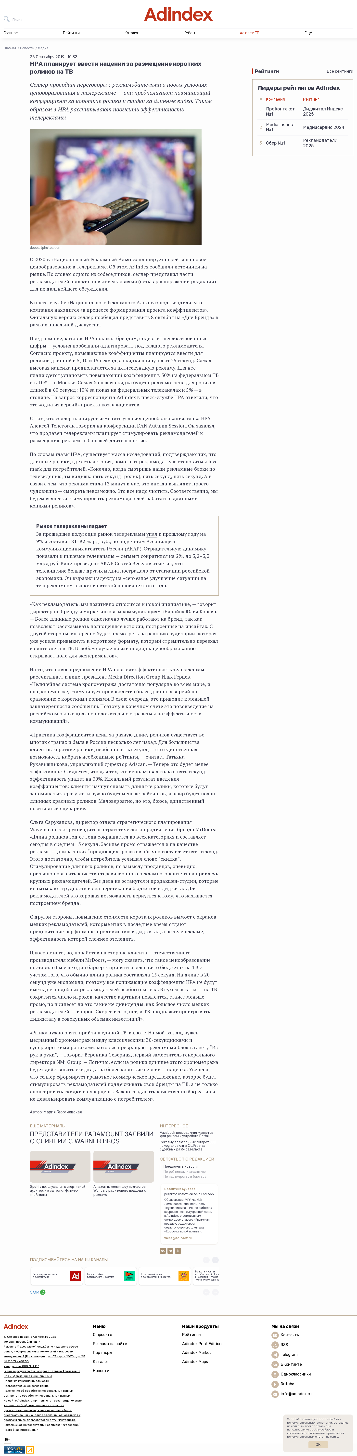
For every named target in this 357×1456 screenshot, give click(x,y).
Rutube (287, 1384)
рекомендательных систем (306, 1436)
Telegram (289, 1354)
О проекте (102, 1334)
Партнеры (102, 1352)
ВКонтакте (291, 1364)
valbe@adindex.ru (178, 1238)
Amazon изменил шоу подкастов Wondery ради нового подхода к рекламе (119, 1191)
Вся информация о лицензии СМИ (28, 1376)
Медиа (43, 48)
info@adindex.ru (296, 1393)
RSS (284, 1344)
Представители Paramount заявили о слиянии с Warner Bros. (91, 1138)
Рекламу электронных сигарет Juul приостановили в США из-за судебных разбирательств (188, 1146)
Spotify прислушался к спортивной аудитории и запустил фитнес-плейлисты (57, 1191)
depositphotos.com (46, 248)
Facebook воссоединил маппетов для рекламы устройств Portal (186, 1134)
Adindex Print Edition (202, 1343)
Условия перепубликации (22, 1341)
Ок (318, 1444)
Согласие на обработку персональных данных (37, 1395)
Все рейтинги (340, 71)
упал (151, 534)
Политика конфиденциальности (26, 1381)
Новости (27, 48)
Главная (10, 48)
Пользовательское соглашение (26, 1386)
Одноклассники (296, 1374)
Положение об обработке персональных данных (38, 1390)
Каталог (100, 1361)
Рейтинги (191, 1334)
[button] (215, 1260)
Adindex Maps (195, 1361)
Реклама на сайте (110, 1343)
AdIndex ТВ (249, 33)
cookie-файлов (321, 1429)
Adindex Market (196, 1352)
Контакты (290, 1335)
